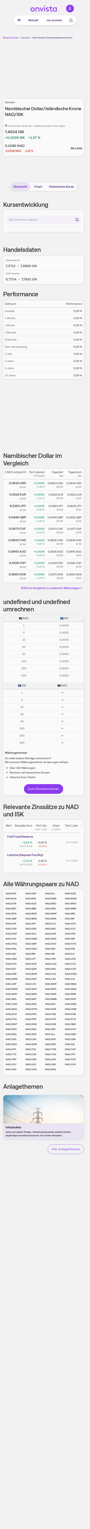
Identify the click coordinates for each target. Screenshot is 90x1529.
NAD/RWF (11, 1024)
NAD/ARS (30, 898)
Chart (38, 187)
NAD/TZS (30, 1049)
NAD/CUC (50, 973)
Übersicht (20, 187)
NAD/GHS (50, 938)
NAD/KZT (11, 968)
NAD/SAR (30, 1029)
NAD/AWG (71, 898)
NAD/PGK (70, 1014)
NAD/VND (31, 1069)
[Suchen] (77, 220)
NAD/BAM (31, 973)
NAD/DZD (70, 893)
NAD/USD (50, 1064)
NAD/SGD (70, 1034)
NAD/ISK (50, 953)
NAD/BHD (70, 903)
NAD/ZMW (11, 978)
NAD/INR (50, 948)
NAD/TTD (11, 1054)
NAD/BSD (50, 903)
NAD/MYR (31, 989)
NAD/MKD (31, 994)
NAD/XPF (30, 923)
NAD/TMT (11, 1059)
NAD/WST (11, 1029)
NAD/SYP (11, 1049)
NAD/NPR (70, 999)
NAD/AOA (11, 898)
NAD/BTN (11, 913)
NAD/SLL (50, 1034)
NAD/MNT (31, 999)
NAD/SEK (50, 1029)
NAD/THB (50, 1049)
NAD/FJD (11, 938)
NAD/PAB (50, 1014)
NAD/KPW (31, 1009)
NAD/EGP (30, 893)
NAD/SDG (11, 1044)
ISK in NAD (76, 148)
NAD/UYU (11, 1064)
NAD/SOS (11, 1039)
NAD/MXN (70, 994)
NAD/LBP (11, 984)
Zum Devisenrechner (43, 789)
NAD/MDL (11, 999)
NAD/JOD (70, 958)
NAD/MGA (70, 984)
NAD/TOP (70, 1049)
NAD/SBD (70, 1024)
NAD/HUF (70, 1059)
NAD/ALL (50, 893)
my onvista (54, 20)
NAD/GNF (31, 943)
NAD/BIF (70, 918)
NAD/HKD (31, 948)
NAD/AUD (30, 903)
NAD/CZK (30, 1054)
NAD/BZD (50, 908)
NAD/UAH (50, 1059)
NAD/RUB (50, 1024)
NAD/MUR (11, 994)
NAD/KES (50, 968)
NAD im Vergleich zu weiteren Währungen (52, 588)
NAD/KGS (30, 978)
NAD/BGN (50, 918)
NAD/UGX (30, 1059)
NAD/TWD (11, 1004)
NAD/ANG (11, 1009)
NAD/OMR (70, 1009)
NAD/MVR (50, 989)
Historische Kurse (61, 187)
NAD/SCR (30, 1034)
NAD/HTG (70, 943)
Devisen (25, 37)
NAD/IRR (30, 953)
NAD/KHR (31, 963)
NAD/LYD (30, 984)
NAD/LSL (70, 978)
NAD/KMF (11, 973)
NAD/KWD (71, 973)
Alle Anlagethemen (66, 1149)
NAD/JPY (30, 958)
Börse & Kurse (10, 37)
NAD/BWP (51, 913)
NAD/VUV (70, 1064)
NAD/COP (70, 968)
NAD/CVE (70, 963)
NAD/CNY (70, 923)
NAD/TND (50, 1054)
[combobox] (43, 220)
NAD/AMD (50, 898)
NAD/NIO (50, 1004)
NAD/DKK (31, 928)
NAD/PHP (50, 1019)
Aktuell (33, 20)
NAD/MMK (51, 999)
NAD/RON (31, 1024)
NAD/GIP (70, 938)
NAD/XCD (11, 1014)
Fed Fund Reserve (20, 837)
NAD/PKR (30, 1014)
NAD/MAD (70, 989)
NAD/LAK (50, 978)
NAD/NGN (70, 1004)
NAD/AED (50, 928)
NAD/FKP (70, 933)
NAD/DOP (11, 933)
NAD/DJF (70, 928)
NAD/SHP (50, 1039)
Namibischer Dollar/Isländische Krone (52, 37)
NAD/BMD (70, 908)
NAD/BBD (31, 908)
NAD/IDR (70, 948)
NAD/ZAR (70, 1039)
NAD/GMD (31, 938)
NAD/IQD (11, 953)
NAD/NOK (50, 1009)
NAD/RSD (11, 1034)
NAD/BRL (70, 913)
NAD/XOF (11, 923)
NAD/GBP (11, 918)
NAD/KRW (31, 1044)
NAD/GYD (50, 943)
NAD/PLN (70, 1019)
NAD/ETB (11, 903)
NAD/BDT (11, 908)
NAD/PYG (11, 1019)
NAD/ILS (69, 953)
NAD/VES (11, 1069)
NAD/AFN (11, 893)
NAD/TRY (70, 1054)
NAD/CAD (50, 963)
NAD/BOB (31, 913)
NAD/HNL (11, 948)
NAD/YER (50, 958)
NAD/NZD (31, 1004)
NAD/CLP (50, 923)
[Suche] (71, 20)
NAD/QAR (31, 968)
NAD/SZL (70, 1044)
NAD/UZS (30, 1064)
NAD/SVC (30, 933)
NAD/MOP (51, 984)
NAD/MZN (50, 994)
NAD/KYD (11, 963)
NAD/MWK (12, 989)
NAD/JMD (11, 958)
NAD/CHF (70, 1029)
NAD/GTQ (11, 943)
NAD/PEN (30, 1019)
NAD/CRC (11, 928)
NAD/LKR (30, 1039)
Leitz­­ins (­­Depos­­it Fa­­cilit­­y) (25, 855)
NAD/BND (31, 918)
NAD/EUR (50, 933)
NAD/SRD (50, 1044)
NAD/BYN (50, 1069)
